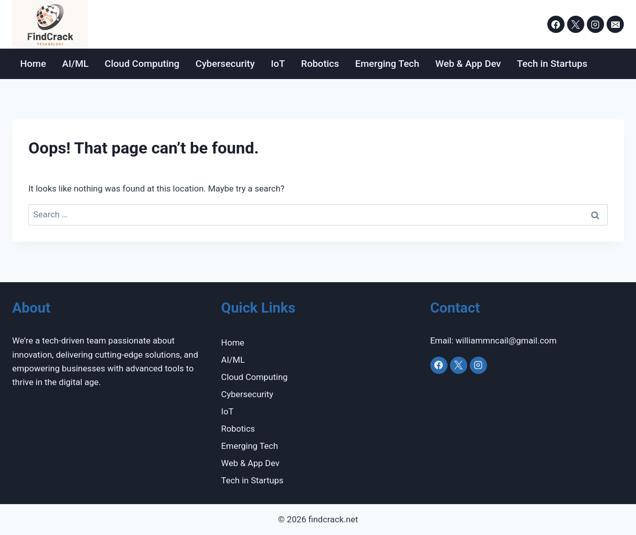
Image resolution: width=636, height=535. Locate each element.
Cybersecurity (225, 63)
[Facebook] (556, 24)
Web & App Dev (468, 63)
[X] (575, 24)
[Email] (615, 24)
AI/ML (75, 63)
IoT (278, 63)
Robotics (320, 63)
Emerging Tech (387, 63)
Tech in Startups (552, 63)
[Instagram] (595, 24)
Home (33, 63)
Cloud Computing (142, 63)
